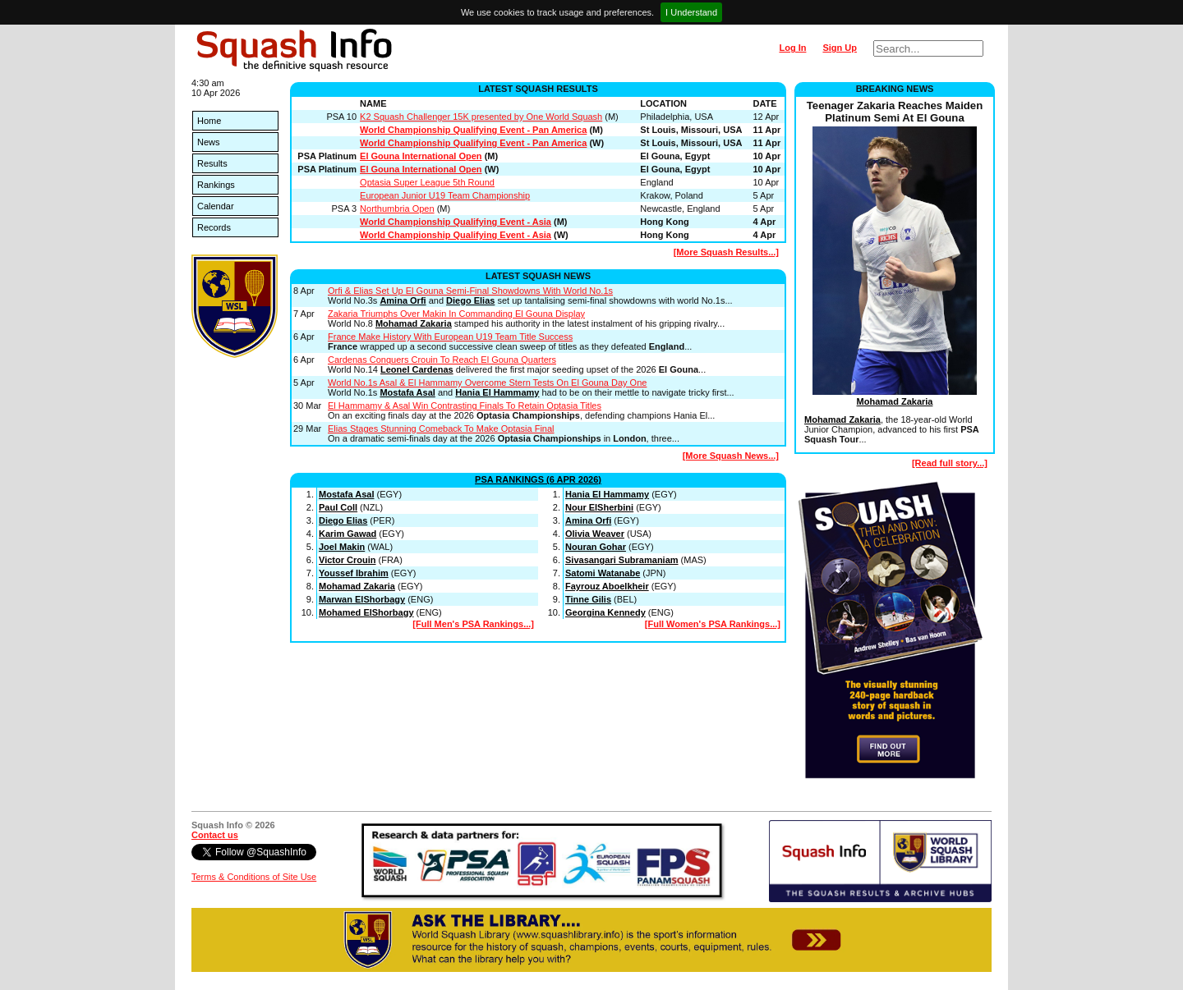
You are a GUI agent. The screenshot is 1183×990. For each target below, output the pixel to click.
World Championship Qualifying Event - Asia (455, 222)
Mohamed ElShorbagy (366, 612)
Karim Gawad (347, 534)
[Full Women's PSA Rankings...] (712, 624)
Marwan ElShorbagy (362, 599)
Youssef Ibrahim (354, 573)
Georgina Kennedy (605, 612)
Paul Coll (338, 507)
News (208, 142)
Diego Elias (470, 300)
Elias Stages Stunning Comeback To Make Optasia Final (441, 428)
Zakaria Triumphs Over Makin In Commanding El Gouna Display (456, 314)
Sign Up (839, 48)
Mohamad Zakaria (413, 323)
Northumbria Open (397, 208)
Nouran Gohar (595, 547)
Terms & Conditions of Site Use (253, 877)
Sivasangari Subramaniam (622, 560)
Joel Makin (342, 547)
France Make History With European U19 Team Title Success (450, 336)
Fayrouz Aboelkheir (607, 586)
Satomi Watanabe (602, 573)
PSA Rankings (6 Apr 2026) (538, 479)
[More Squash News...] (731, 456)
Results (212, 163)
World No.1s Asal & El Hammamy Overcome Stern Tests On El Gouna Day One (487, 382)
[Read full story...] (949, 463)
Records (214, 227)
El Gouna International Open (421, 156)
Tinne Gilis (588, 599)
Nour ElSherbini (599, 507)
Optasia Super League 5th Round (427, 182)
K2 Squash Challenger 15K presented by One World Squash (481, 116)
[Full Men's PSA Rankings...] (473, 624)
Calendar (215, 206)
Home (209, 121)
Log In (792, 48)
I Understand (691, 12)
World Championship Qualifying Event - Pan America (473, 130)
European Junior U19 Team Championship (445, 195)
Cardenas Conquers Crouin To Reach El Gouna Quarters (442, 359)
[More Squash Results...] (726, 252)
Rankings (216, 185)
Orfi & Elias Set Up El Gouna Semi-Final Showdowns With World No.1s (470, 291)
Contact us (214, 835)
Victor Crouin (347, 560)
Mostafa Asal (407, 392)
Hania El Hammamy (497, 392)
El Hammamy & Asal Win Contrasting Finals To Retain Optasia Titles (464, 405)
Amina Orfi (403, 300)
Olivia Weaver (594, 534)
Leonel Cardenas (416, 369)
